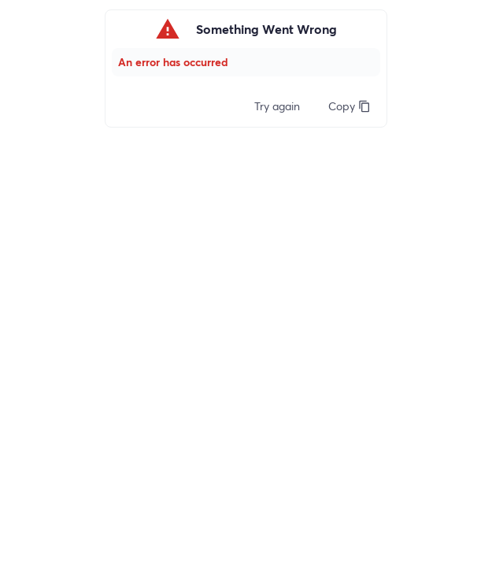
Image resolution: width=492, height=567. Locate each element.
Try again (277, 105)
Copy (349, 105)
